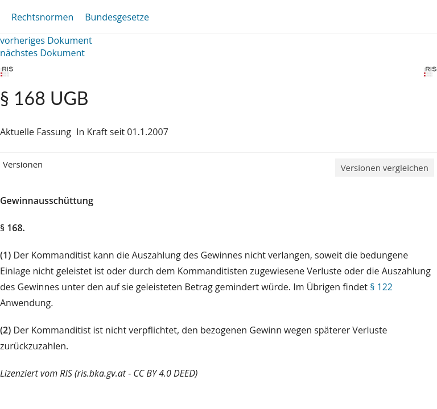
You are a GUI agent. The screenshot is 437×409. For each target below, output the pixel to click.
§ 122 (381, 287)
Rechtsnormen (42, 17)
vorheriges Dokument (46, 40)
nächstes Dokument (42, 53)
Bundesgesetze (117, 17)
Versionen (23, 164)
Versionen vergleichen (384, 167)
